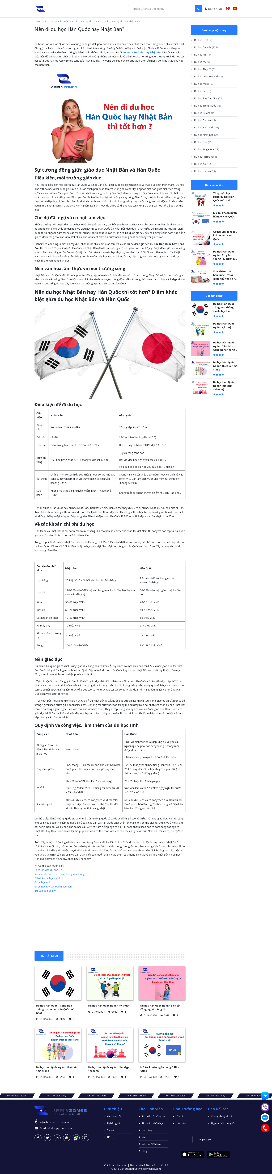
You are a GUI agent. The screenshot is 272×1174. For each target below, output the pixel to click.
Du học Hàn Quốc (82, 21)
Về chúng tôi (114, 1116)
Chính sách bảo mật (115, 1165)
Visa (144, 1137)
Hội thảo (181, 1123)
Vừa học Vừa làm (151, 1144)
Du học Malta (204, 83)
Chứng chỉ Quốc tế (221, 1116)
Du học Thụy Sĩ (205, 69)
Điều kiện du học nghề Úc (49, 878)
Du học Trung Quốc (207, 105)
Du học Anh (203, 54)
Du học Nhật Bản (206, 134)
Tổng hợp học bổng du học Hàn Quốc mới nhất (223, 196)
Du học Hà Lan (205, 171)
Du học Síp (202, 91)
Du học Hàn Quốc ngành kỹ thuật (108, 1005)
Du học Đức (203, 142)
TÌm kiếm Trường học (154, 1116)
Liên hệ (164, 1165)
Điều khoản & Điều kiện (143, 1165)
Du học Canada (206, 47)
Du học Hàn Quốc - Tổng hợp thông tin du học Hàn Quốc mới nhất (55, 1009)
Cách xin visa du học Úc (48, 870)
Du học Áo (202, 164)
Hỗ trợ (110, 1137)
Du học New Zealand (208, 76)
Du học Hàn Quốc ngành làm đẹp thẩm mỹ (223, 385)
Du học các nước (59, 21)
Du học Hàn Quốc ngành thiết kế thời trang (225, 366)
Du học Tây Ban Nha (208, 98)
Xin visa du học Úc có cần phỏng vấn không (60, 874)
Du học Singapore (206, 149)
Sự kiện (111, 1130)
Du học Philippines (206, 156)
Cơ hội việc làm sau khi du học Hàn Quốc (225, 235)
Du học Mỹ (202, 62)
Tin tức (180, 1116)
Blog (144, 1151)
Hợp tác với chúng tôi (223, 1123)
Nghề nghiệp (114, 1123)
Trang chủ (40, 21)
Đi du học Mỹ (42, 882)
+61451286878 (60, 1122)
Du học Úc (203, 40)
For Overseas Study (40, 1095)
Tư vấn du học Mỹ (45, 890)
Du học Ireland (204, 113)
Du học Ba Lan (205, 120)
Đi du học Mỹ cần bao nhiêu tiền (53, 886)
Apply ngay (205, 1139)
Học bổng (147, 1130)
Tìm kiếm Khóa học (152, 1123)
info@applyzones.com (59, 1128)
